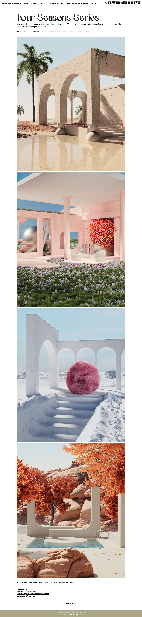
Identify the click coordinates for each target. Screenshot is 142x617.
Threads (43, 4)
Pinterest (24, 4)
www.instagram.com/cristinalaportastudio (33, 594)
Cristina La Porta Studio (45, 583)
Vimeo (67, 4)
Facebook (52, 4)
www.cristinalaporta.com (26, 592)
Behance (15, 4)
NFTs (80, 4)
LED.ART (94, 4)
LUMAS (86, 4)
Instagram (6, 4)
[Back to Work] (71, 603)
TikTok (74, 4)
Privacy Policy (79, 614)
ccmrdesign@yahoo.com (27, 596)
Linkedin (32, 4)
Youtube (60, 4)
